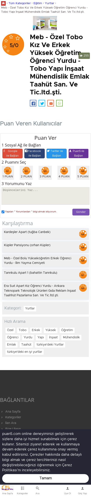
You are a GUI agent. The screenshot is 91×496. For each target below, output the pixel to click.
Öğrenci (12, 337)
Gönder (81, 212)
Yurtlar (49, 3)
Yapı (40, 337)
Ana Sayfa (10, 411)
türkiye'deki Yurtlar (50, 344)
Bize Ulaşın (52, 491)
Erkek (36, 330)
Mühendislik (71, 337)
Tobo (23, 330)
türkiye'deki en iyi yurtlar (24, 351)
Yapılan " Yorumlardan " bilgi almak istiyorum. (29, 211)
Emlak (11, 344)
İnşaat (53, 337)
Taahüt (26, 344)
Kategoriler (10, 417)
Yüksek (50, 330)
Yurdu (28, 337)
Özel (10, 330)
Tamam (45, 478)
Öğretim (67, 330)
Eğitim (38, 3)
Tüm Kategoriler (20, 3)
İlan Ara (8, 423)
